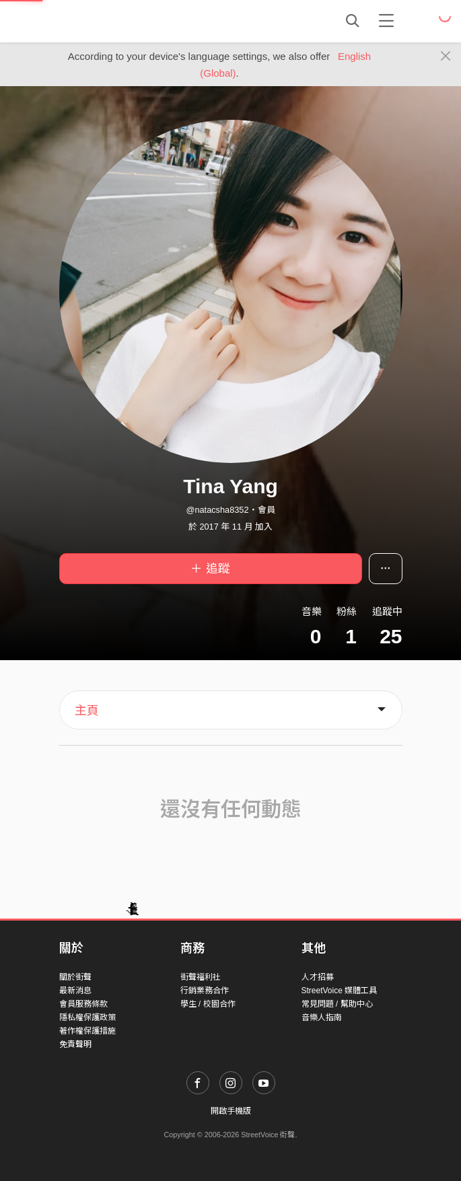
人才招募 (318, 977)
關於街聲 (75, 977)
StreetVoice (114, 21)
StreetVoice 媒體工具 (340, 990)
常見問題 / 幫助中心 (337, 1004)
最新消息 (75, 990)
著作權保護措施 (87, 1031)
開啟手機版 (231, 1111)
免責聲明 (75, 1044)
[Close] (446, 56)
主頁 (87, 710)
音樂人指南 (322, 1017)
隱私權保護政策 (87, 1017)
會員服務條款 (83, 1004)
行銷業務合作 (204, 990)
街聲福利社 (200, 977)
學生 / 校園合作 (208, 1004)
